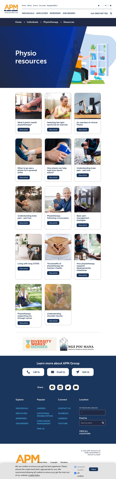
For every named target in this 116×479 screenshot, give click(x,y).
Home (24, 5)
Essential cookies (81, 468)
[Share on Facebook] (52, 387)
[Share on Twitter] (68, 387)
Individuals (28, 13)
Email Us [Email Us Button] (58, 372)
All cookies (80, 474)
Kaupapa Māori (52, 5)
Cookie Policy (34, 475)
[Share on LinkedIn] (60, 387)
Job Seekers (69, 13)
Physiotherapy (51, 22)
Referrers (55, 13)
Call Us (33, 372)
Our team (42, 5)
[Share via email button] (76, 387)
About (29, 5)
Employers (42, 13)
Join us (35, 5)
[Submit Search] (103, 423)
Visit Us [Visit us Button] (82, 372)
